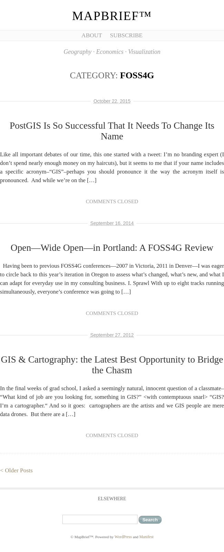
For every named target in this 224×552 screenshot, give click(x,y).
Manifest (146, 537)
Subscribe (126, 35)
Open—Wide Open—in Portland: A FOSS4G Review (112, 248)
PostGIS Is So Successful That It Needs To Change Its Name (112, 130)
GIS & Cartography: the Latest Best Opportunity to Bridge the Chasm (112, 364)
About (91, 35)
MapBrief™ (112, 16)
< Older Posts (16, 470)
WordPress (123, 537)
